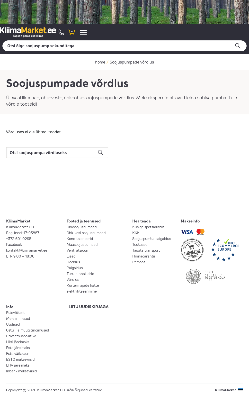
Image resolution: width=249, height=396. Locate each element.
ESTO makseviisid (20, 359)
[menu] (84, 32)
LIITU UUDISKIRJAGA (89, 306)
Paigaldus (75, 267)
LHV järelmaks (17, 365)
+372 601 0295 (18, 238)
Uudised (13, 324)
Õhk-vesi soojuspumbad (86, 232)
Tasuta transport (146, 250)
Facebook (14, 244)
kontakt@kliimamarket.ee (26, 250)
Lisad (71, 256)
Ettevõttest (15, 312)
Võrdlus (73, 279)
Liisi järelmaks (17, 341)
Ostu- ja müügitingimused (27, 330)
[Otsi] (124, 45)
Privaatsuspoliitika (21, 335)
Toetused (140, 244)
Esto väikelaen (17, 353)
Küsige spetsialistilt (148, 226)
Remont (138, 261)
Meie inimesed (18, 318)
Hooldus (73, 261)
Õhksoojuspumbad (82, 226)
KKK (136, 232)
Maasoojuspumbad (82, 244)
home (100, 62)
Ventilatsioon (77, 250)
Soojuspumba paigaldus (151, 238)
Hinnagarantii (143, 256)
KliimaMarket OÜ (20, 226)
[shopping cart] (71, 32)
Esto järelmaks (18, 347)
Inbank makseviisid (21, 370)
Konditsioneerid (80, 238)
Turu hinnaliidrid (80, 273)
